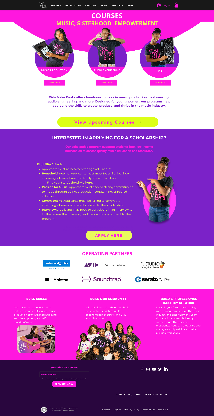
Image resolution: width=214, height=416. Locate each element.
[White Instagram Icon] (148, 369)
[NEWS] (148, 394)
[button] (55, 5)
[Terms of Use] (149, 409)
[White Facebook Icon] (142, 369)
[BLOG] (139, 394)
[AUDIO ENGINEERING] (107, 70)
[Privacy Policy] (132, 409)
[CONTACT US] (160, 394)
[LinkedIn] (166, 369)
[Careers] (106, 409)
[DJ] (160, 71)
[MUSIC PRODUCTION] (54, 70)
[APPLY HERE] (109, 235)
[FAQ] (130, 394)
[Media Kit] (163, 409)
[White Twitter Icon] (160, 369)
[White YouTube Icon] (154, 369)
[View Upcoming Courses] (107, 122)
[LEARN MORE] (54, 83)
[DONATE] (121, 394)
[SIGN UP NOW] (64, 384)
